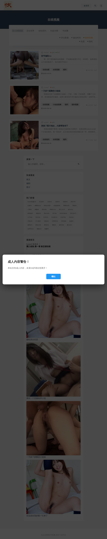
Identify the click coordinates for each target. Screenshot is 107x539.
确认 (53, 276)
